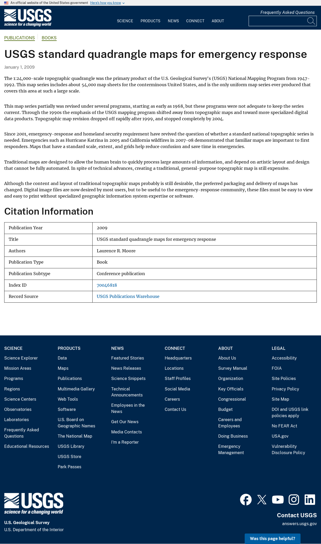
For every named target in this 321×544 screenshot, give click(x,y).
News (173, 21)
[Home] (27, 25)
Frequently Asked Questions (287, 12)
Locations (174, 368)
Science (125, 21)
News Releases (126, 368)
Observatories (17, 409)
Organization (230, 378)
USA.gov (280, 436)
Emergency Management (231, 449)
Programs (13, 378)
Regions (12, 389)
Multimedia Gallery (76, 389)
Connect (195, 21)
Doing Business (233, 436)
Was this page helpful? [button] (272, 538)
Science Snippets (128, 378)
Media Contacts (126, 431)
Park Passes (69, 466)
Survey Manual (232, 368)
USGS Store (69, 456)
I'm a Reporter (125, 442)
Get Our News (124, 421)
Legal (278, 348)
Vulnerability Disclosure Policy (288, 449)
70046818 (107, 285)
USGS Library (71, 446)
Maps (63, 368)
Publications (19, 37)
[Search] (311, 21)
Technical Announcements (127, 392)
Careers (172, 399)
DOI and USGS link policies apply (290, 412)
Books (49, 37)
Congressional (232, 399)
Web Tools (68, 399)
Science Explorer (21, 358)
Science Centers (20, 399)
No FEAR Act (284, 425)
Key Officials (230, 389)
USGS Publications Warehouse (128, 296)
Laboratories (16, 419)
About (218, 21)
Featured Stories (127, 358)
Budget (225, 409)
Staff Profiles (178, 378)
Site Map (280, 399)
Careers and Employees (230, 422)
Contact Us (175, 409)
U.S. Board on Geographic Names (76, 422)
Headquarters (178, 358)
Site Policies (284, 378)
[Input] (283, 21)
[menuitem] (125, 18)
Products (150, 21)
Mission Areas (17, 368)
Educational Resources (26, 446)
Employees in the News (128, 408)
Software (67, 409)
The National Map (75, 436)
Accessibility (284, 358)
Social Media (177, 389)
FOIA (277, 368)
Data (62, 358)
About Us (227, 358)
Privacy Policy (285, 389)
